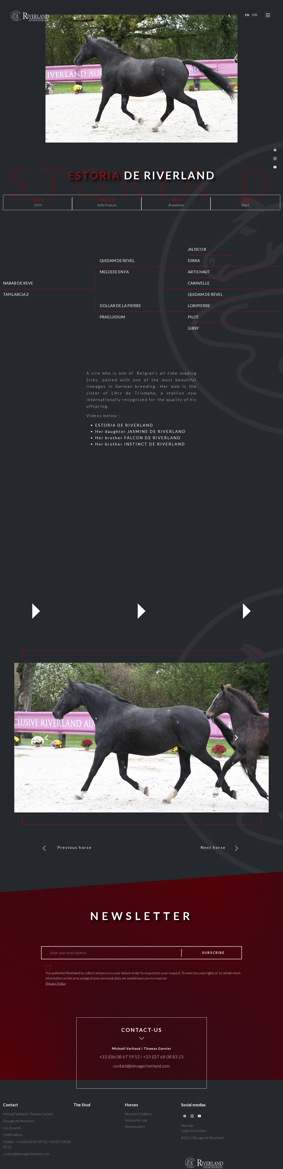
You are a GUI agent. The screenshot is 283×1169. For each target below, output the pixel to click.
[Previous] (47, 737)
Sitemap (187, 1125)
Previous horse (74, 847)
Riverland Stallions (138, 1114)
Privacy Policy (55, 983)
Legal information (193, 1130)
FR (255, 15)
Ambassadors (135, 1126)
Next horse (213, 847)
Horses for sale (136, 1120)
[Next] (236, 737)
